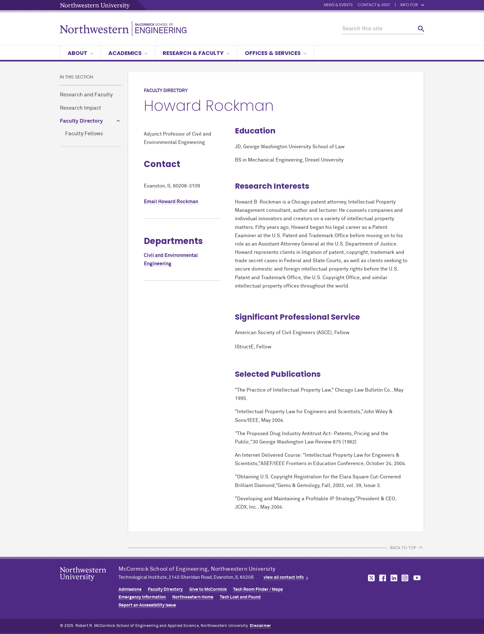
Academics (128, 53)
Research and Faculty (86, 95)
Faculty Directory (81, 121)
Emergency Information (142, 597)
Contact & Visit (373, 5)
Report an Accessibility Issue (147, 605)
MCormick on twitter (370, 578)
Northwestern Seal (89, 584)
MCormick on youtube (417, 578)
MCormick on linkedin (393, 578)
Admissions (130, 589)
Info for (409, 5)
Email (171, 201)
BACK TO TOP (403, 547)
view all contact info (284, 577)
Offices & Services (276, 53)
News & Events (338, 5)
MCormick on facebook (381, 578)
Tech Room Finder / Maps (258, 589)
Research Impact (80, 108)
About (80, 53)
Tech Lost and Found (240, 597)
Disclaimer (260, 626)
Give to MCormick (208, 589)
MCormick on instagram (405, 578)
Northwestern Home (192, 597)
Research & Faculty (196, 53)
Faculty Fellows (84, 133)
